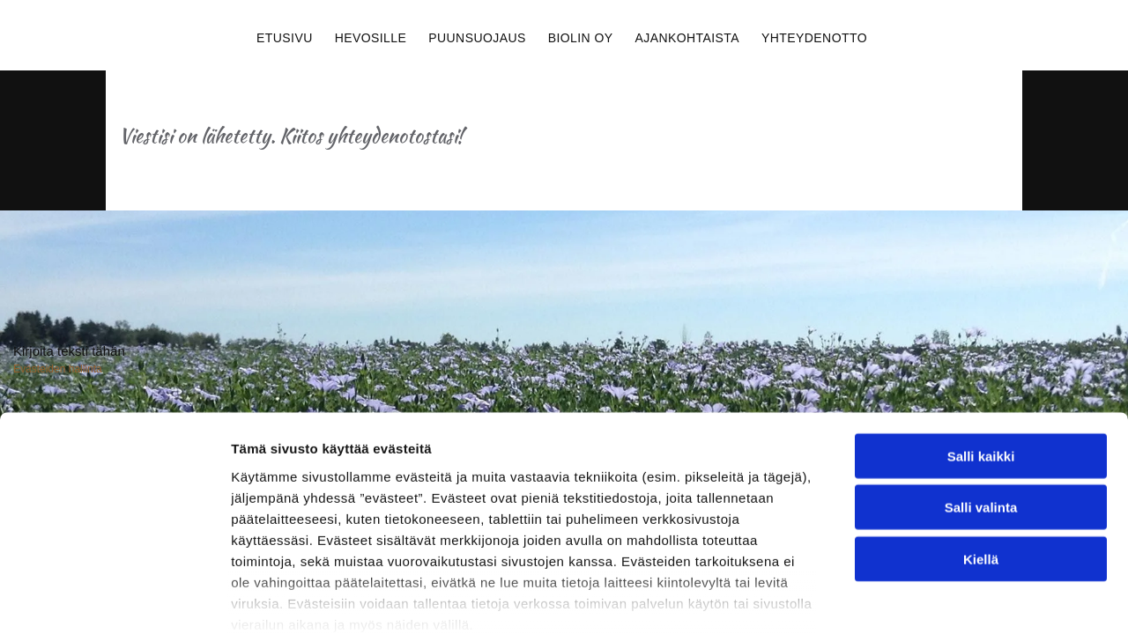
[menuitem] (287, 35)
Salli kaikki (981, 315)
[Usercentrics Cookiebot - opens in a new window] (114, 553)
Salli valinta (981, 366)
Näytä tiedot (942, 552)
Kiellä (980, 418)
